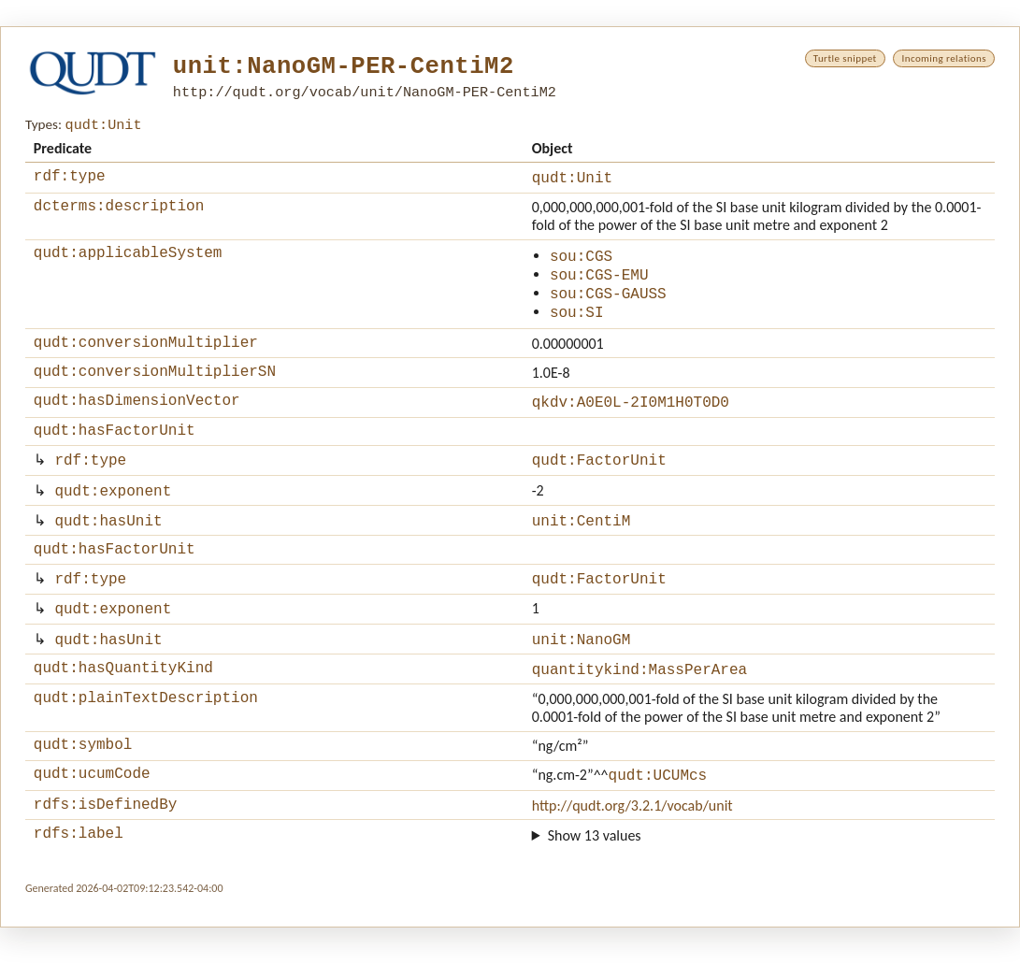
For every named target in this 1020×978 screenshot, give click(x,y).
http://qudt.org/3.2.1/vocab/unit (632, 853)
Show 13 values (594, 886)
